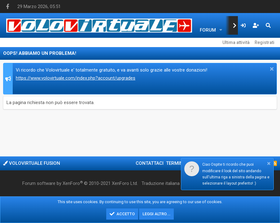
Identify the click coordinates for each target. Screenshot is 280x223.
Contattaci (150, 163)
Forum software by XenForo (80, 183)
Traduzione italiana (161, 183)
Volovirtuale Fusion (31, 163)
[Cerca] (268, 25)
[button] (221, 30)
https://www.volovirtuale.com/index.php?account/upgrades (75, 78)
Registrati (264, 42)
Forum (208, 30)
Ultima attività (236, 42)
